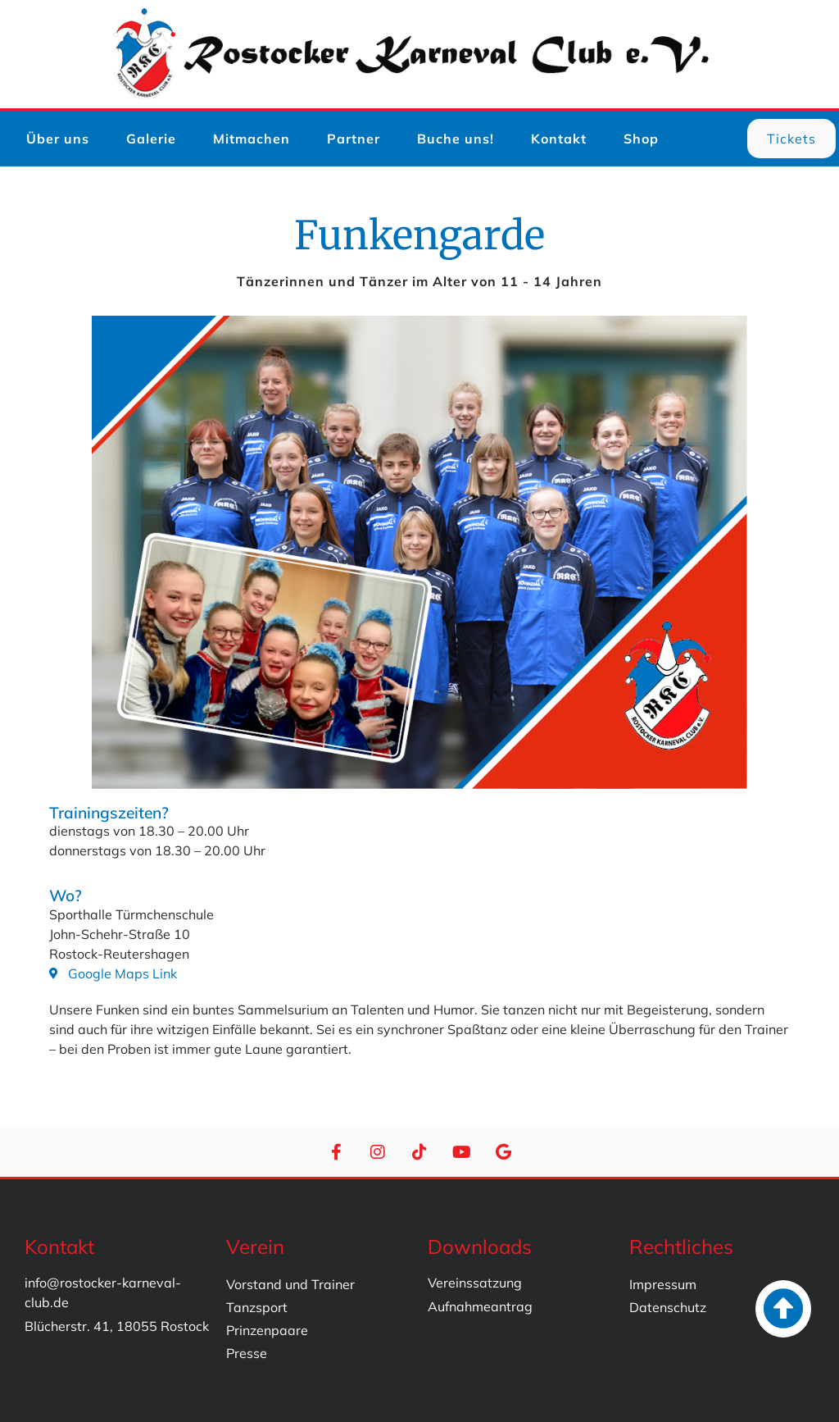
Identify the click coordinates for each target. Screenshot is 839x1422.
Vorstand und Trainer (290, 1284)
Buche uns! (455, 138)
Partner (353, 138)
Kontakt (559, 138)
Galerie (151, 138)
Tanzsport (257, 1307)
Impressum (662, 1284)
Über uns (57, 138)
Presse (246, 1353)
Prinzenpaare (267, 1330)
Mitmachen (251, 138)
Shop (641, 138)
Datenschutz (667, 1307)
